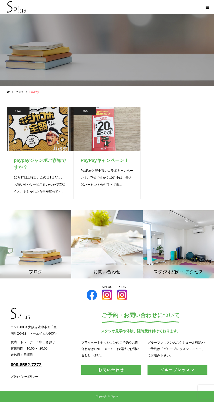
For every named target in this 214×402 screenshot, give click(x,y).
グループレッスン (177, 370)
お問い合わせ (111, 370)
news (18, 110)
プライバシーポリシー (24, 376)
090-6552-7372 (26, 364)
